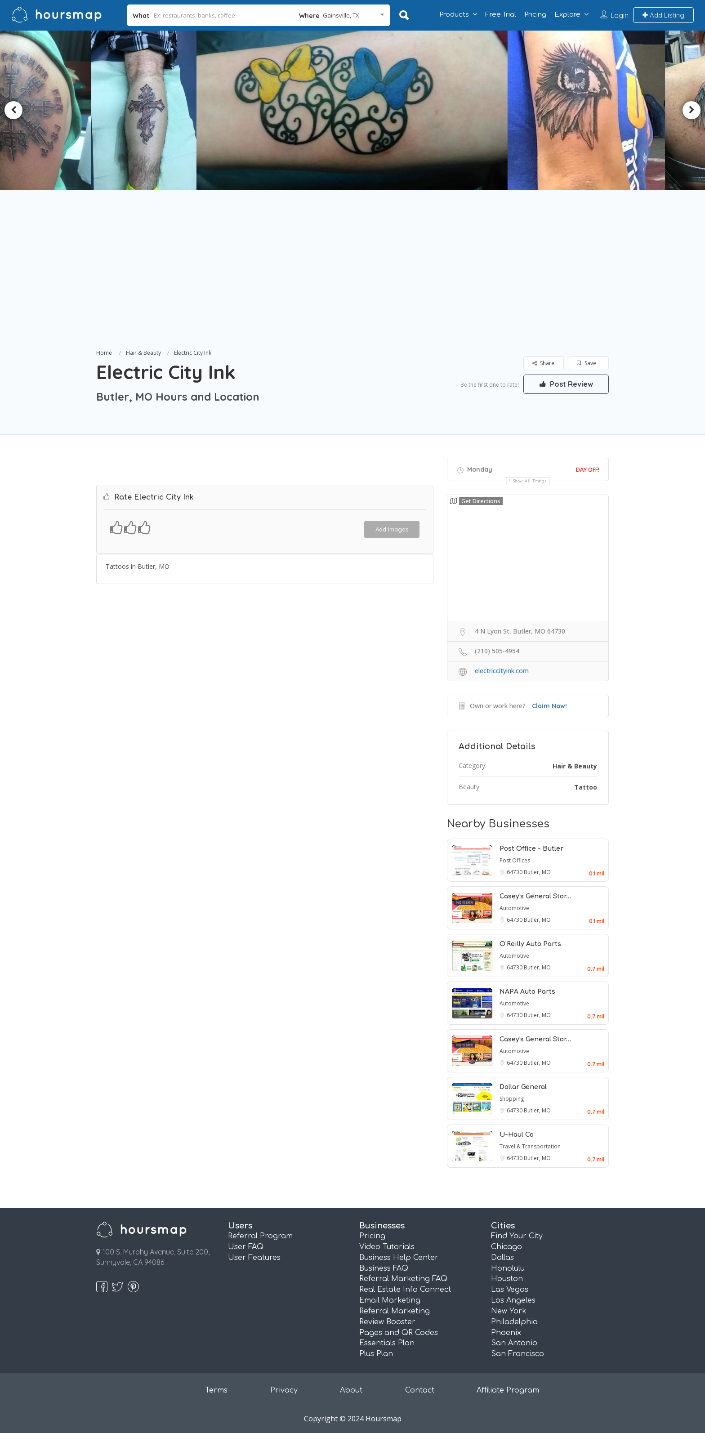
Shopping (512, 1099)
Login (620, 15)
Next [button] (691, 110)
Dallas (502, 1258)
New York (509, 1311)
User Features (254, 1258)
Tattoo (585, 787)
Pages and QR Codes (398, 1333)
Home (104, 353)
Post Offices (515, 860)
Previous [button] (13, 110)
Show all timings (530, 480)
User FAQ (245, 1247)
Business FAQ (383, 1268)
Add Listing (663, 15)
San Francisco (517, 1354)
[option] (213, 110)
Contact (419, 1390)
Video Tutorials (387, 1247)
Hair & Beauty (143, 353)
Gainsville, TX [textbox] (341, 15)
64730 (515, 872)
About (351, 1390)
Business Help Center (398, 1258)
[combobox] (341, 15)
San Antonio (514, 1343)
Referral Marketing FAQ (403, 1279)
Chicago (506, 1247)
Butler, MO (537, 872)
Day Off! (587, 469)
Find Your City (517, 1236)
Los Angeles (513, 1300)
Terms (216, 1390)
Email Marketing (389, 1300)
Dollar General (523, 1087)
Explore (567, 14)
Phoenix (506, 1333)
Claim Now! (549, 706)
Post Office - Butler (531, 848)
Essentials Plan (387, 1343)
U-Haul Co (517, 1134)
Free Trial (500, 14)
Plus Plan (376, 1354)
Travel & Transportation (530, 1146)
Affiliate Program (508, 1390)
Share (543, 363)
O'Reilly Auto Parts (530, 944)
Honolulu (508, 1268)
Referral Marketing (394, 1311)
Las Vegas (509, 1290)
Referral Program (260, 1236)
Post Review (566, 383)
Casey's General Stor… (535, 896)
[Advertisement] (352, 280)
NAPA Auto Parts (527, 991)
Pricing (535, 14)
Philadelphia (514, 1322)
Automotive (514, 908)
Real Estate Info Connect (405, 1290)
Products (454, 14)
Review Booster (387, 1322)
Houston (507, 1279)
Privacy (284, 1390)
